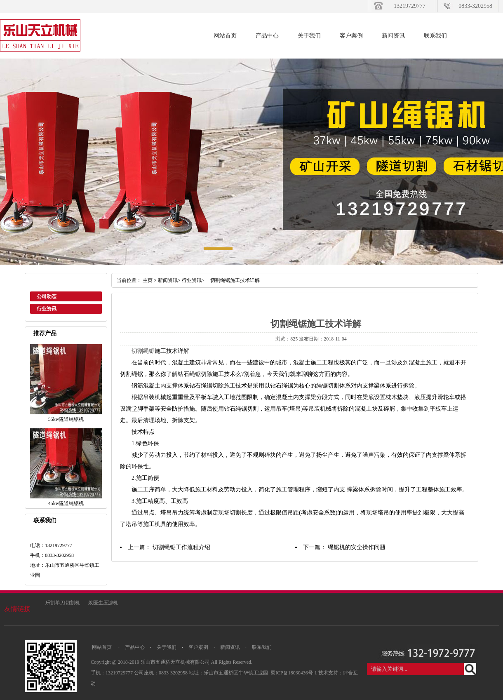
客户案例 (351, 36)
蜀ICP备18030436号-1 (294, 673)
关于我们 (309, 36)
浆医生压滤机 (103, 603)
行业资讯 (46, 309)
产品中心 (267, 36)
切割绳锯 (143, 351)
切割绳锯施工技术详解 (232, 280)
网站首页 (225, 36)
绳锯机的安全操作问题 (356, 547)
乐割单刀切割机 (62, 603)
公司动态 (46, 296)
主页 (148, 280)
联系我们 (435, 36)
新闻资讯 (393, 36)
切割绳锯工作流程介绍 (181, 547)
